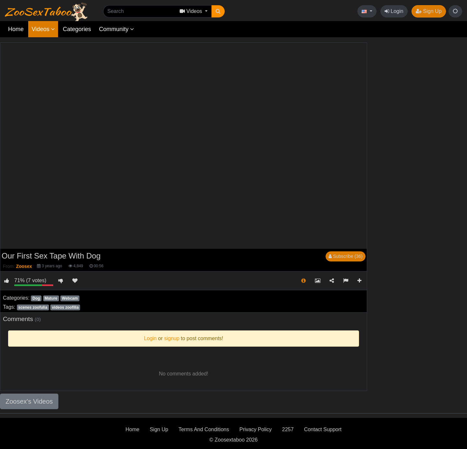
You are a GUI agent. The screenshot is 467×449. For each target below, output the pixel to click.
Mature (50, 298)
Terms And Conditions (204, 429)
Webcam (70, 298)
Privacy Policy (255, 429)
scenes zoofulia (32, 307)
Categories (77, 29)
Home (16, 29)
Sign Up (428, 11)
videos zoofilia (65, 307)
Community (116, 29)
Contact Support (322, 429)
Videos (43, 29)
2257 (288, 429)
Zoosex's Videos (29, 401)
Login (394, 11)
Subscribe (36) (346, 256)
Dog (36, 298)
